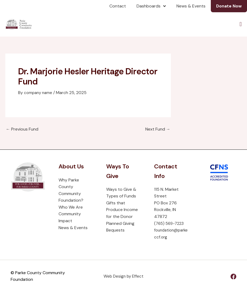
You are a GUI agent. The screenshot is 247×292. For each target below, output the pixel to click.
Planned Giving (120, 223)
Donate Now (229, 6)
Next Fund (157, 129)
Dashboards (151, 6)
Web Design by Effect (123, 276)
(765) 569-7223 (170, 223)
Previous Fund (22, 129)
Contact (117, 6)
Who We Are (71, 207)
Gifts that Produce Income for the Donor (122, 209)
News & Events (190, 6)
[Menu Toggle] (241, 24)
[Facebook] (233, 276)
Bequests (115, 230)
